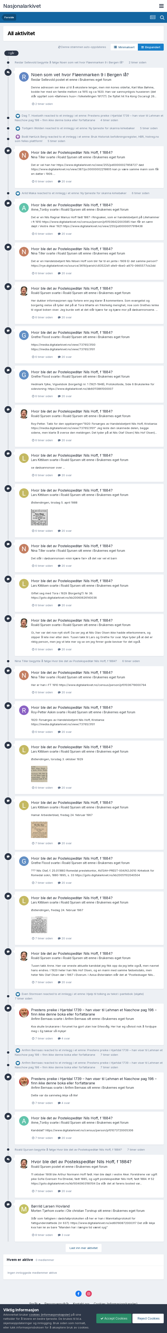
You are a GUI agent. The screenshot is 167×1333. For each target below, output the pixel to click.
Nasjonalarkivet (22, 6)
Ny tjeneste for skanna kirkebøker (112, 128)
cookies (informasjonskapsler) (49, 1310)
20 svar (65, 181)
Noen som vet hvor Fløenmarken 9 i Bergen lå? (92, 62)
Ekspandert (150, 47)
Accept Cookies (112, 1316)
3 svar (64, 1235)
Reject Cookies (147, 1316)
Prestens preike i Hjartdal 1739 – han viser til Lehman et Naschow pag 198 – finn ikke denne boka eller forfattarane (94, 1012)
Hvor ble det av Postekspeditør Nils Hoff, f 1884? (72, 152)
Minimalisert (124, 47)
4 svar (64, 1038)
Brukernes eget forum (95, 79)
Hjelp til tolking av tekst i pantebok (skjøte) (115, 994)
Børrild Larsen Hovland (50, 1206)
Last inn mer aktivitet (84, 1248)
